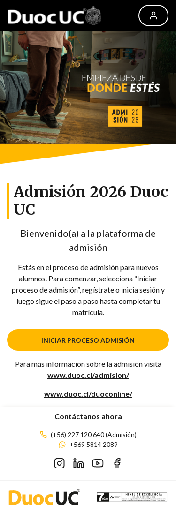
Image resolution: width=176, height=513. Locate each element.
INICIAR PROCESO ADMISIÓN (88, 340)
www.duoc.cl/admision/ (88, 374)
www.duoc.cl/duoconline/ (88, 393)
